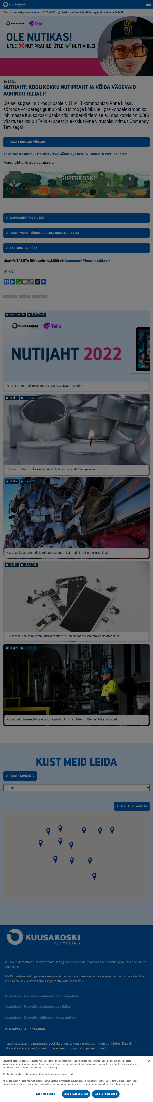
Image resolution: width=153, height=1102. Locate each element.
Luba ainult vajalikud (76, 1094)
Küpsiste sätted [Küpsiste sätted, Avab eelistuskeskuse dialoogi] (45, 1094)
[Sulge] (149, 1061)
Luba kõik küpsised (106, 1094)
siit (72, 1074)
